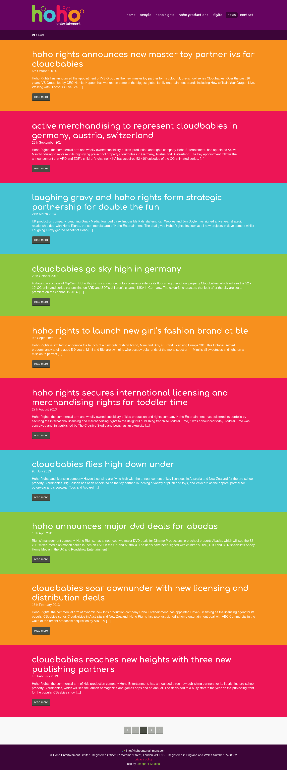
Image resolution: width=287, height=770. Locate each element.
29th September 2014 (47, 142)
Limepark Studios (148, 763)
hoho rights (165, 15)
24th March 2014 (44, 214)
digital (217, 15)
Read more (41, 96)
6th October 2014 (44, 71)
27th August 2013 (44, 409)
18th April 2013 (42, 533)
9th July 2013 (41, 471)
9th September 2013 (46, 338)
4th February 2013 (45, 676)
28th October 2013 (45, 276)
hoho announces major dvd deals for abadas (125, 526)
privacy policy (143, 759)
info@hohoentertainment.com (145, 750)
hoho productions (193, 15)
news (232, 15)
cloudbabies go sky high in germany (106, 269)
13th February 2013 (46, 604)
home (131, 15)
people (145, 15)
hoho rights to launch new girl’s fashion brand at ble (140, 331)
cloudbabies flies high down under (103, 464)
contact (246, 15)
